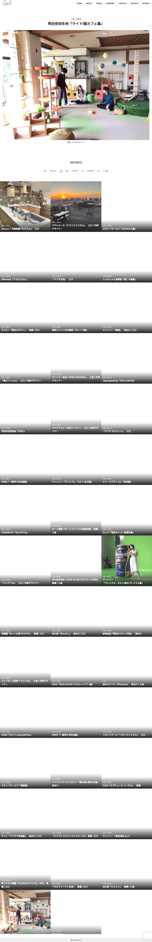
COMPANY (110, 3)
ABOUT (89, 3)
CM (72, 18)
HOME (79, 3)
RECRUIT (135, 3)
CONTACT (122, 3)
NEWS (99, 3)
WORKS (146, 3)
